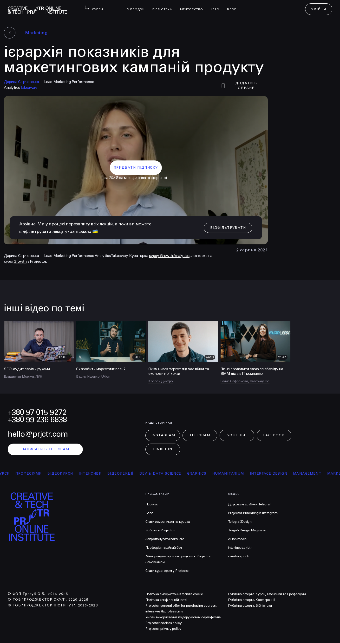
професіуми (31, 473)
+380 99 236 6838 (37, 419)
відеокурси (62, 473)
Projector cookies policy (163, 623)
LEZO (217, 6)
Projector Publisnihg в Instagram (253, 513)
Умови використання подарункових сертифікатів (183, 617)
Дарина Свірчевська (21, 81)
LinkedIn (162, 449)
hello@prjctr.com (38, 434)
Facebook (273, 435)
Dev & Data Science (162, 473)
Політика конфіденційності (166, 600)
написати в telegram (45, 449)
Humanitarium (230, 473)
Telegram (199, 435)
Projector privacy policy (163, 629)
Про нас (151, 504)
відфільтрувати (228, 228)
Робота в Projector (160, 530)
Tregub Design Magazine (247, 530)
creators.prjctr (239, 556)
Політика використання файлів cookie (174, 594)
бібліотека (164, 6)
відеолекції (123, 473)
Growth (19, 261)
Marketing (36, 32)
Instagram (163, 435)
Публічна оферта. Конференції (251, 600)
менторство (193, 6)
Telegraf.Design (240, 522)
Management (309, 473)
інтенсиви (92, 473)
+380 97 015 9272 (37, 412)
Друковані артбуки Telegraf (249, 504)
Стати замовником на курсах (167, 522)
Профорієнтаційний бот (163, 548)
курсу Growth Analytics (169, 255)
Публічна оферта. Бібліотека (250, 606)
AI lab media (237, 539)
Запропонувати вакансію (164, 539)
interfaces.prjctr (240, 548)
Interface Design (270, 473)
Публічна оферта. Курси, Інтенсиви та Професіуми (267, 594)
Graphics (199, 473)
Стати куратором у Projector (167, 571)
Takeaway (28, 87)
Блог (233, 6)
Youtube (237, 435)
